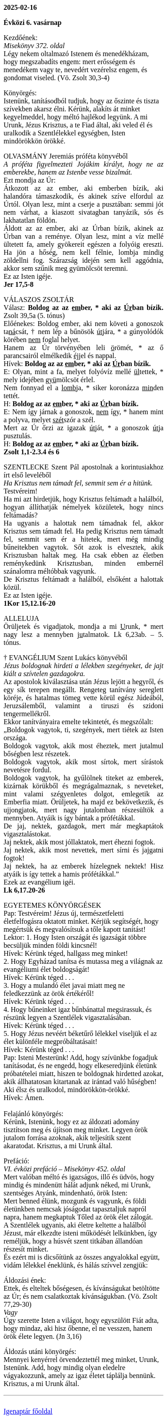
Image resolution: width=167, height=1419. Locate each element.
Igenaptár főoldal (28, 1411)
